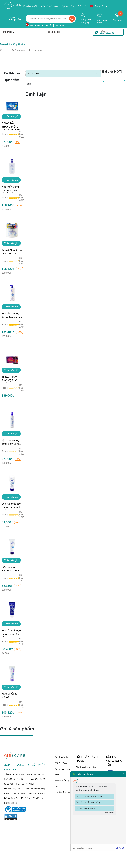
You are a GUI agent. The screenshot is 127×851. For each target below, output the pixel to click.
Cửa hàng (68, 6)
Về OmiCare (61, 763)
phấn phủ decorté (39, 25)
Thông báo (82, 6)
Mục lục (34, 73)
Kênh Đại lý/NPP (30, 6)
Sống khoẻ (17, 44)
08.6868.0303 (107, 33)
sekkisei (60, 25)
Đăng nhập (86, 19)
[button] (100, 6)
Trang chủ (5, 44)
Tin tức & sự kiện (63, 791)
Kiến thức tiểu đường (50, 6)
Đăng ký (85, 22)
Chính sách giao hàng (86, 767)
